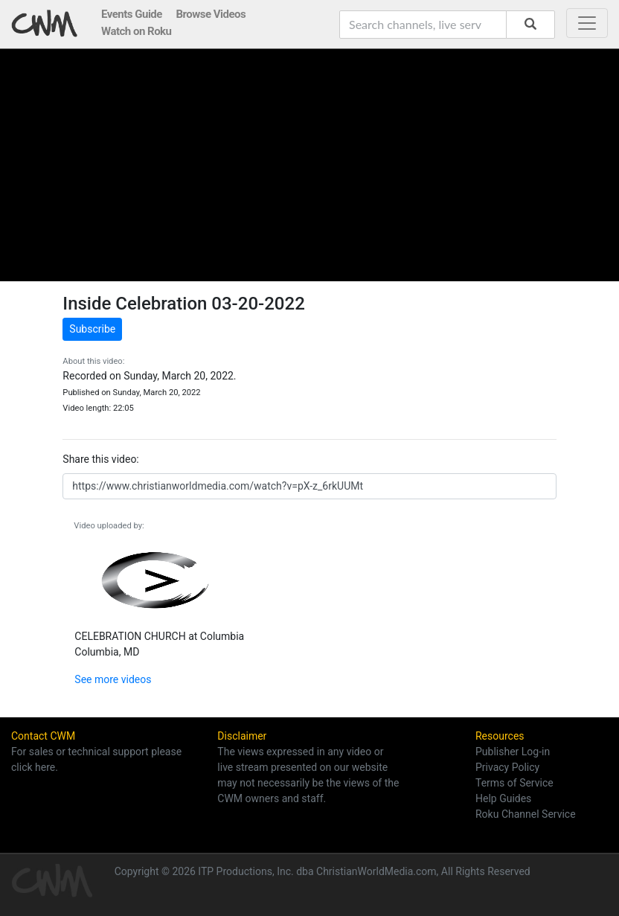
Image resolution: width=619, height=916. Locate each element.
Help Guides (503, 798)
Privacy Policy (507, 767)
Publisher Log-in (512, 752)
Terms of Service (514, 783)
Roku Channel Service (525, 814)
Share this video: (100, 459)
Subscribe (92, 329)
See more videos (112, 679)
